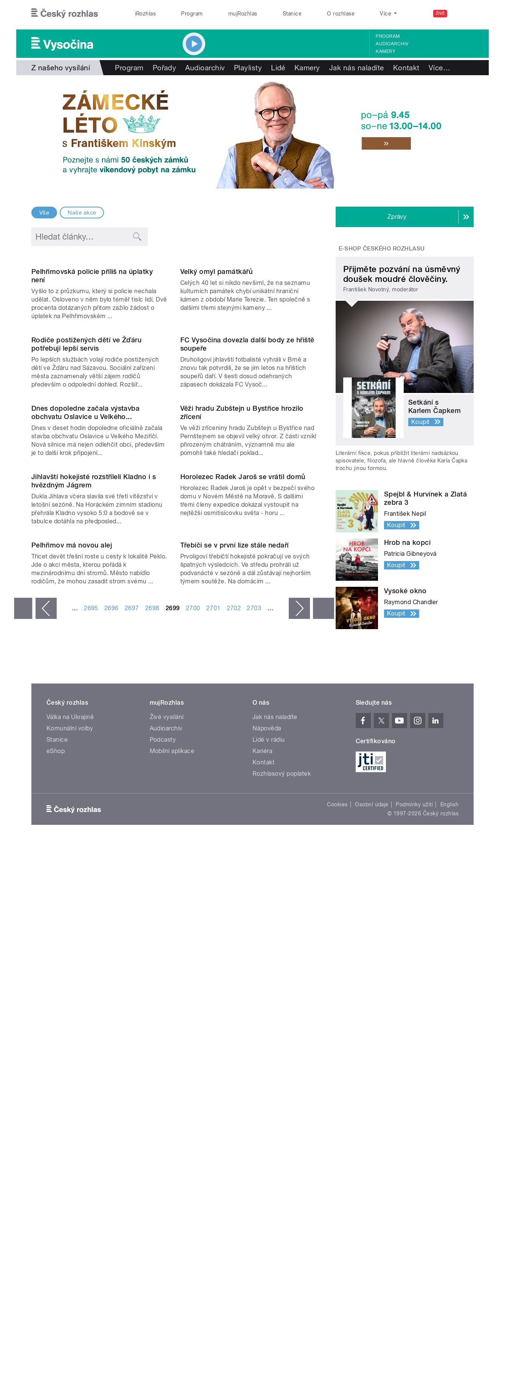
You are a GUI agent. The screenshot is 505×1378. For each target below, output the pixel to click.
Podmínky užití (414, 1160)
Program (192, 14)
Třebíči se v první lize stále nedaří (234, 929)
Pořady (165, 67)
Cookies (337, 1160)
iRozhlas (145, 14)
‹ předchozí (46, 992)
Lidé (278, 67)
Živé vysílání (167, 1072)
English (449, 1160)
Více (439, 67)
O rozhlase (341, 14)
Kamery (385, 51)
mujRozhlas (242, 14)
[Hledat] (463, 13)
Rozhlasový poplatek (282, 1129)
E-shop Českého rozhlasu (382, 248)
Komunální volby (69, 1084)
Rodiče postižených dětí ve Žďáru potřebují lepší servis (86, 498)
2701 (213, 992)
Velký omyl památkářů (216, 348)
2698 (152, 992)
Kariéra (262, 1106)
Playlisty (248, 67)
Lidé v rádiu (269, 1095)
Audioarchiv (392, 43)
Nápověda (267, 1084)
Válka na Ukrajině (70, 1072)
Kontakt (406, 67)
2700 (193, 992)
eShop (55, 1106)
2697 (132, 992)
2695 (91, 992)
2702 (234, 992)
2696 (111, 992)
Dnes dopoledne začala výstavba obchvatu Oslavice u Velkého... (85, 643)
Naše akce (82, 212)
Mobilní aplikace (172, 1106)
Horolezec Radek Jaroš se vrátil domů (242, 784)
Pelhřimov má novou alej (71, 929)
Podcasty (163, 1095)
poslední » (323, 992)
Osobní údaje (372, 1160)
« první (23, 992)
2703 (254, 992)
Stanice (292, 14)
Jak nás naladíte (356, 67)
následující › (299, 992)
